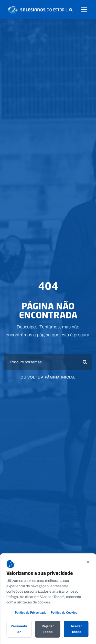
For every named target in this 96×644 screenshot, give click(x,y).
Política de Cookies (64, 612)
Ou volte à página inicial (48, 377)
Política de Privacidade (30, 612)
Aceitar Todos (76, 629)
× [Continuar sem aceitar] (88, 561)
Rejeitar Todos (47, 629)
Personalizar (18, 629)
